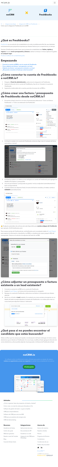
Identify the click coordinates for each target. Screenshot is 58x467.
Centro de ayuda (8, 431)
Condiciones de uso (42, 442)
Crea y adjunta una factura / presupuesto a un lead (17, 66)
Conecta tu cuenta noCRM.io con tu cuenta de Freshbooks (19, 64)
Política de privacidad (43, 444)
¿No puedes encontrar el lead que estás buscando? (17, 70)
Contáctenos (40, 439)
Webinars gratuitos (9, 433)
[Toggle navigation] (55, 2)
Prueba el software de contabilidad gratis (13, 55)
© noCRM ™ (40, 451)
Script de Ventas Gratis (10, 442)
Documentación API (26, 431)
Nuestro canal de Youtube (11, 436)
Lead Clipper (52, 231)
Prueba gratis (29, 367)
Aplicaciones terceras (26, 428)
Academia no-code (26, 433)
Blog (5, 439)
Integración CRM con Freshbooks (28, 24)
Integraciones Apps (10, 24)
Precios (39, 433)
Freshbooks (4, 44)
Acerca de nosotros (42, 428)
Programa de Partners (43, 436)
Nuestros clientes (42, 431)
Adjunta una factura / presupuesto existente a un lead (18, 68)
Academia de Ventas (9, 428)
